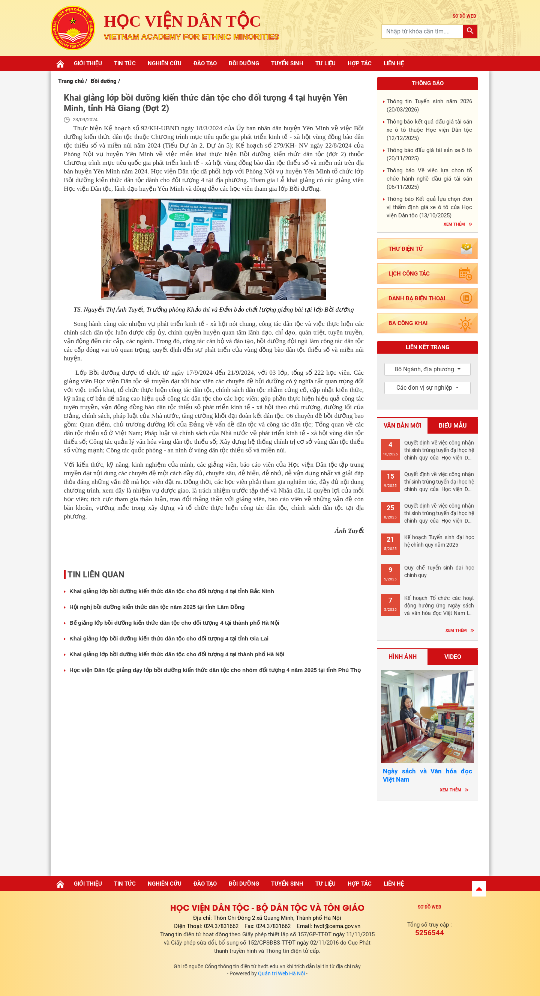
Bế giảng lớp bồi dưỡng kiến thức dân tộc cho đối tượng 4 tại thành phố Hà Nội (174, 622)
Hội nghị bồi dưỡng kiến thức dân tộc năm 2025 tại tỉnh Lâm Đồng (156, 607)
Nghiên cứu (165, 63)
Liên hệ (394, 63)
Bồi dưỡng (244, 63)
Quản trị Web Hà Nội (281, 973)
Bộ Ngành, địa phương (425, 369)
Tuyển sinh (287, 63)
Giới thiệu (88, 63)
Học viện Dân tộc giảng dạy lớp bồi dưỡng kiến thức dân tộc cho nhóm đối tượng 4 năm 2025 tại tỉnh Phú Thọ (215, 670)
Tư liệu (325, 63)
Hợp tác (360, 63)
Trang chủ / (72, 81)
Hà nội (427, 836)
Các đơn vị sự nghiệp (425, 387)
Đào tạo (205, 63)
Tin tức (125, 63)
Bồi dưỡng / (105, 81)
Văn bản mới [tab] (403, 425)
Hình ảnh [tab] (402, 656)
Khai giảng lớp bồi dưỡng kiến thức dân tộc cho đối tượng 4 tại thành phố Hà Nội (176, 654)
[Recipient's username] (422, 31)
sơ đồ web (464, 16)
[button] (479, 889)
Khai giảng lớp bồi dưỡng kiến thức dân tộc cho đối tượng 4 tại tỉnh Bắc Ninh (171, 591)
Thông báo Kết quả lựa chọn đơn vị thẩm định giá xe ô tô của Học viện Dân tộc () (429, 207)
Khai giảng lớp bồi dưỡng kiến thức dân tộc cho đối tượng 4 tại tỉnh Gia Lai (168, 638)
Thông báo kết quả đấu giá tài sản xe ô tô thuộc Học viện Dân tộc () (429, 130)
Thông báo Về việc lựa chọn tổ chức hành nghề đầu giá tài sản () (429, 178)
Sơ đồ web (429, 907)
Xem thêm (454, 224)
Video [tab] (452, 656)
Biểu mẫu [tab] (453, 425)
